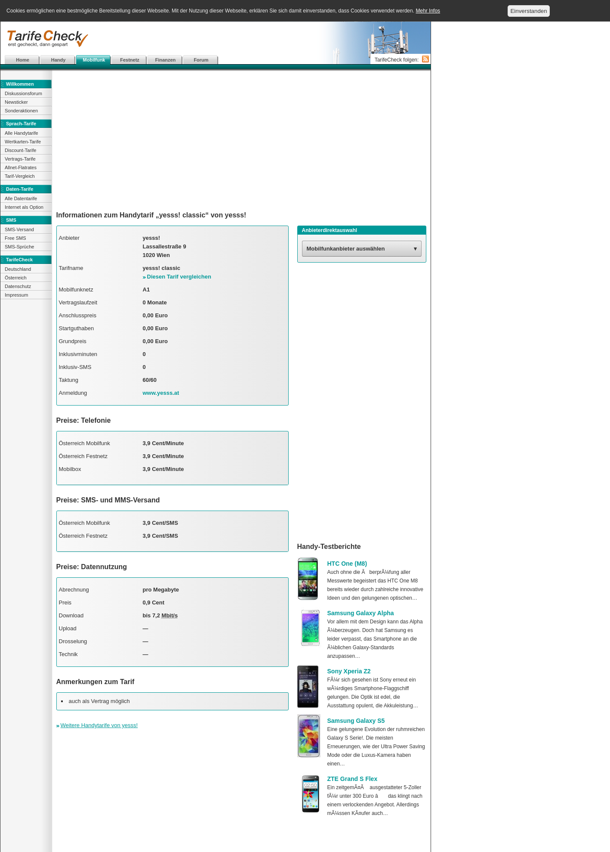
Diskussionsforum (23, 93)
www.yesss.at (161, 393)
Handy (58, 59)
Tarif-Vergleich (20, 176)
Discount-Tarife (20, 150)
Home (22, 59)
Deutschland (18, 269)
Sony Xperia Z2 (349, 671)
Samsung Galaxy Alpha (360, 613)
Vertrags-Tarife (20, 158)
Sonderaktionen (21, 110)
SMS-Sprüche (19, 246)
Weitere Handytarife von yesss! (99, 725)
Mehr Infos (428, 11)
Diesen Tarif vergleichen (179, 276)
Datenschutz (18, 286)
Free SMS (15, 238)
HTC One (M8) (347, 563)
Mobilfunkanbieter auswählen (346, 248)
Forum (201, 59)
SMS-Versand (19, 229)
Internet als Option (24, 207)
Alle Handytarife (21, 133)
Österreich (16, 277)
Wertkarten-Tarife (23, 141)
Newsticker (16, 102)
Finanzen (165, 59)
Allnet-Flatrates (21, 167)
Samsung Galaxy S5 (356, 720)
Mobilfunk (94, 59)
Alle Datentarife (21, 198)
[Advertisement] (215, 39)
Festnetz (129, 59)
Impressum (16, 294)
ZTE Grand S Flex (352, 778)
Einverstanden (528, 11)
